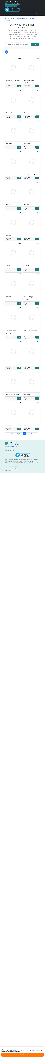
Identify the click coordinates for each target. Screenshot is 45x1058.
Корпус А (26, 265)
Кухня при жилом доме (30, 174)
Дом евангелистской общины (29, 81)
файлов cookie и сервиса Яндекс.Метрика (23, 1050)
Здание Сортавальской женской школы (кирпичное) (12, 331)
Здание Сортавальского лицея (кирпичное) (30, 331)
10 (31, 434)
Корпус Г (26, 235)
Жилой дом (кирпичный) (12, 394)
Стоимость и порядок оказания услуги (25, 469)
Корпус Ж (26, 204)
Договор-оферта (9, 469)
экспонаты (12, 446)
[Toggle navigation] (38, 13)
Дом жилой (9, 113)
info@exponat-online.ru (11, 452)
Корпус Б (8, 265)
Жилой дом (9, 204)
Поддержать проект (11, 6)
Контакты (17, 470)
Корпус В (8, 296)
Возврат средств (9, 470)
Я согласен (22, 1055)
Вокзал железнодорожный (13, 80)
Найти (35, 45)
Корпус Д (8, 235)
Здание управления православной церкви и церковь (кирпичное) (30, 297)
